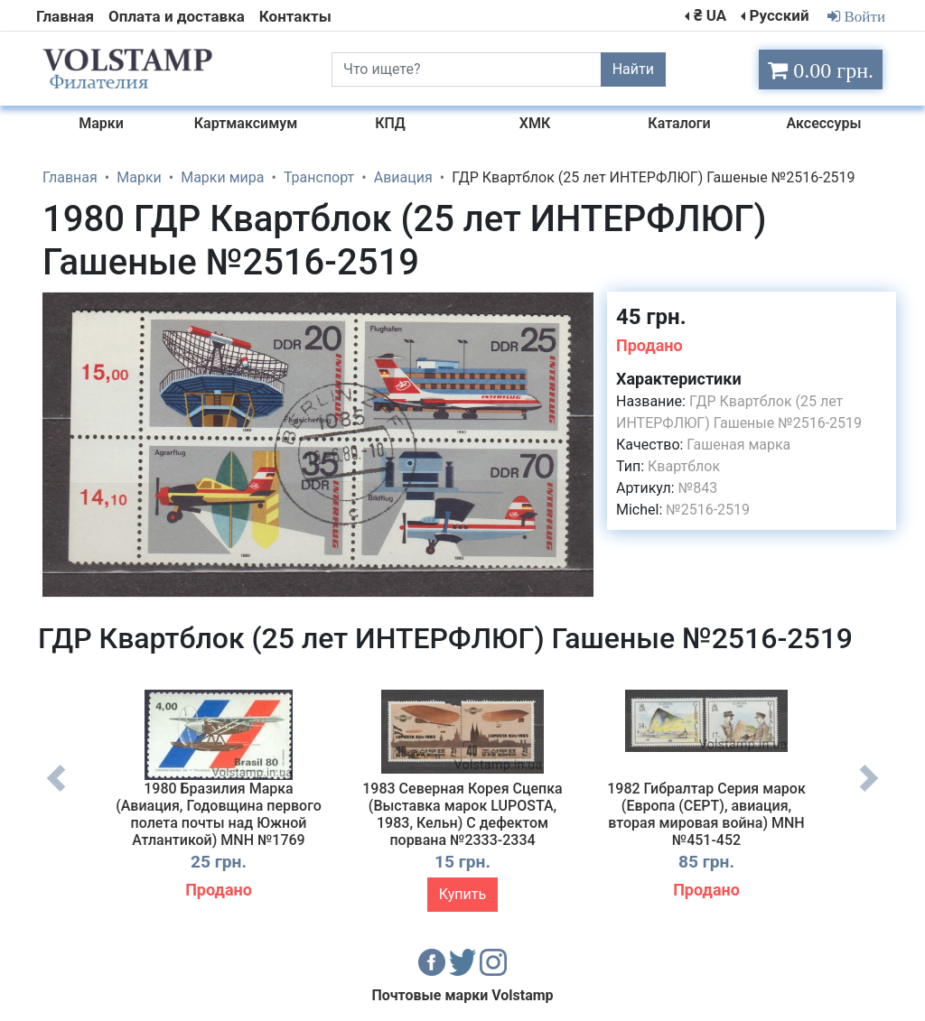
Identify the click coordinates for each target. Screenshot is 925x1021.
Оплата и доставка (176, 16)
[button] (577, 307)
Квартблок (684, 466)
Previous (56, 792)
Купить (462, 894)
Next (869, 792)
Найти (633, 69)
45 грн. (651, 317)
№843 (697, 488)
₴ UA (710, 15)
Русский (778, 15)
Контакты (295, 16)
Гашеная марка (738, 444)
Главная (65, 16)
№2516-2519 (708, 509)
